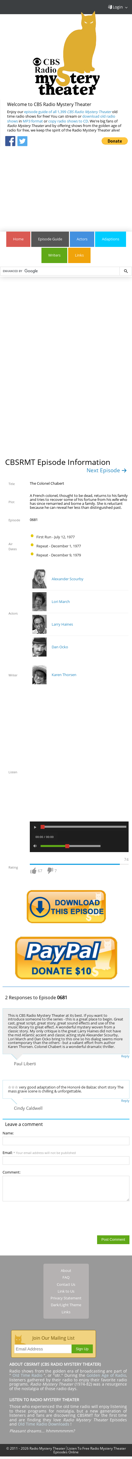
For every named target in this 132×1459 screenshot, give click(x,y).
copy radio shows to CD (68, 121)
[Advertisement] (66, 186)
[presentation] (46, 1218)
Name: (8, 1133)
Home (18, 239)
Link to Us (66, 1291)
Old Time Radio (27, 1375)
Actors (82, 239)
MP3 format (33, 121)
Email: (39, 1152)
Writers (54, 255)
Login (115, 7)
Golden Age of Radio (106, 1375)
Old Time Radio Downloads (44, 1424)
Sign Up (82, 1349)
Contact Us (66, 1284)
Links (79, 255)
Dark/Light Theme (66, 1304)
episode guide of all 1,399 (67, 111)
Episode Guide (50, 239)
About (66, 1270)
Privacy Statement (66, 1298)
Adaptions (110, 239)
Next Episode (107, 470)
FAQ (66, 1277)
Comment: (11, 1172)
